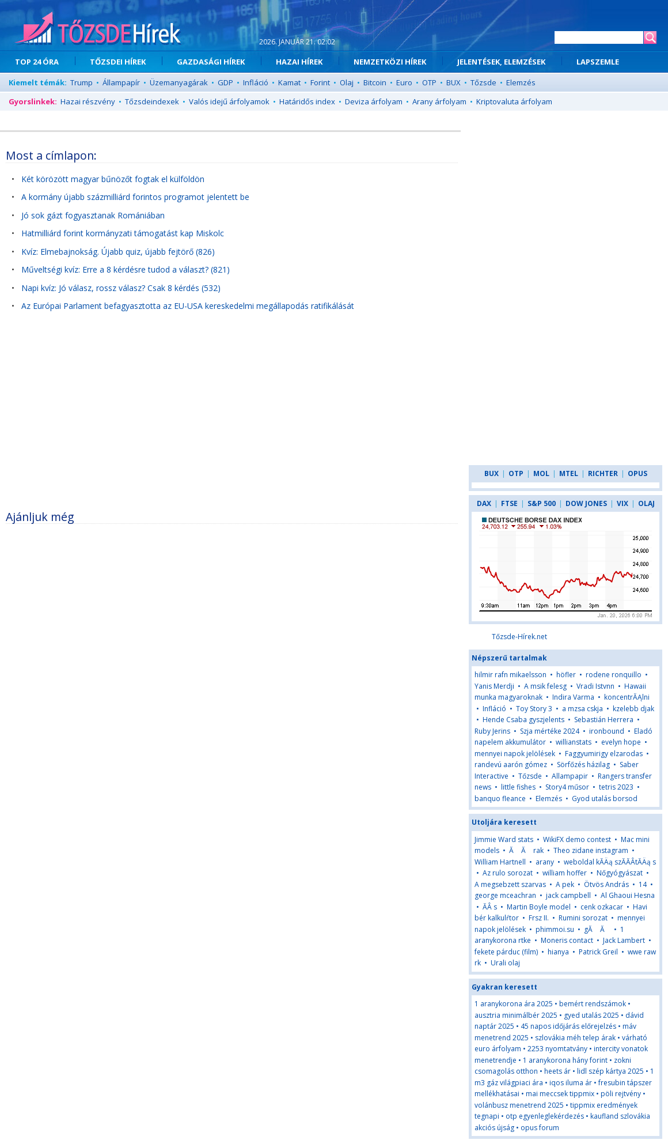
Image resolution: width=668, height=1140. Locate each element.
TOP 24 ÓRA (37, 61)
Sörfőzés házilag (583, 764)
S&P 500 (541, 503)
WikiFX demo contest (577, 839)
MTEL (568, 473)
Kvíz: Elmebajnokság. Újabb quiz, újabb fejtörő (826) (118, 251)
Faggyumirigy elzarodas (604, 753)
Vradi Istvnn (595, 686)
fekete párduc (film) (506, 952)
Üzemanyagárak (179, 82)
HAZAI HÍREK (299, 61)
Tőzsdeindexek (152, 101)
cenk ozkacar (601, 907)
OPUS (637, 473)
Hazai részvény (87, 101)
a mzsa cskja (582, 709)
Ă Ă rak (526, 850)
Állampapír (121, 82)
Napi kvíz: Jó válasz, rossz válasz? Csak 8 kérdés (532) (121, 287)
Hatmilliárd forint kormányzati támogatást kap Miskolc (122, 233)
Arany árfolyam (439, 101)
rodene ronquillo (614, 675)
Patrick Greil (598, 952)
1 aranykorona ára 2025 (514, 1004)
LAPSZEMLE (597, 61)
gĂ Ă (598, 929)
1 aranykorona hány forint (565, 1060)
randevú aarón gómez (511, 764)
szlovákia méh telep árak (575, 1038)
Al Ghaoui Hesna (628, 895)
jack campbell (568, 895)
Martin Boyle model (539, 907)
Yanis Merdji (494, 686)
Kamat (289, 82)
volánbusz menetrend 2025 (519, 1105)
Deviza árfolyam (374, 101)
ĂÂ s (490, 907)
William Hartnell (500, 862)
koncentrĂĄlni (627, 697)
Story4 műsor (567, 787)
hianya (558, 952)
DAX (484, 503)
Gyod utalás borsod (604, 798)
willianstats (573, 742)
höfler (566, 675)
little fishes (518, 787)
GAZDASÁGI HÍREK (211, 61)
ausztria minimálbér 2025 (516, 1015)
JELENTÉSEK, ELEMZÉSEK (501, 61)
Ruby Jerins (492, 731)
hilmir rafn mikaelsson (510, 675)
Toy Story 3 (534, 709)
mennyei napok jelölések (515, 753)
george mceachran (505, 895)
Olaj (347, 82)
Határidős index (307, 101)
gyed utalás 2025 (591, 1015)
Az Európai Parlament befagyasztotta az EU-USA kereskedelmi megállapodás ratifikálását (187, 305)
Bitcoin (374, 82)
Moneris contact (567, 940)
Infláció (255, 82)
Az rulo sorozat (508, 873)
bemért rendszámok (592, 1004)
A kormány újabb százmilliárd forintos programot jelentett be (135, 196)
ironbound (606, 731)
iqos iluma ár (570, 1083)
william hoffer (564, 873)
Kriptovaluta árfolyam (514, 101)
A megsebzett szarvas (510, 884)
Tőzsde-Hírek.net (519, 636)
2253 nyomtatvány (557, 1049)
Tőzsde (483, 82)
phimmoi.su (555, 929)
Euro (404, 82)
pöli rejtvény (621, 1094)
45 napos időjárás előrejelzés (568, 1026)
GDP (225, 82)
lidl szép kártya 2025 (610, 1071)
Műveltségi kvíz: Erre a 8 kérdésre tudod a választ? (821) (125, 269)
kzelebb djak (633, 709)
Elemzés (521, 82)
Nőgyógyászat (620, 873)
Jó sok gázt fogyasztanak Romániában (93, 215)
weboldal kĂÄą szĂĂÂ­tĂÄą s (610, 862)
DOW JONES (586, 503)
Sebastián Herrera (603, 719)
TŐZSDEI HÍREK (118, 61)
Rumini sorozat (583, 918)
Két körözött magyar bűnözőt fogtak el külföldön (112, 178)
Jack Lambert (624, 940)
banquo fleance (500, 798)
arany (546, 862)
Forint (320, 82)
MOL (541, 473)
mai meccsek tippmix (560, 1094)
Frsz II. (539, 918)
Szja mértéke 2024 (549, 731)
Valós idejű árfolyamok (229, 101)
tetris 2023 (616, 787)
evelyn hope (621, 742)
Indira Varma (573, 697)
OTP (429, 82)
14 (643, 884)
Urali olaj (505, 963)
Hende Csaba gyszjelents (523, 719)
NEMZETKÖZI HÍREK (390, 61)
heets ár (557, 1071)
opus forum (540, 1128)
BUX (453, 82)
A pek (565, 884)
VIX (622, 503)
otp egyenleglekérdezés (545, 1116)
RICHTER (603, 473)
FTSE (509, 503)
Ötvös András (606, 884)
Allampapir (570, 776)
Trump (81, 82)
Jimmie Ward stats (504, 839)
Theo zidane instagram (590, 850)
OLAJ (646, 503)
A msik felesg (545, 686)
